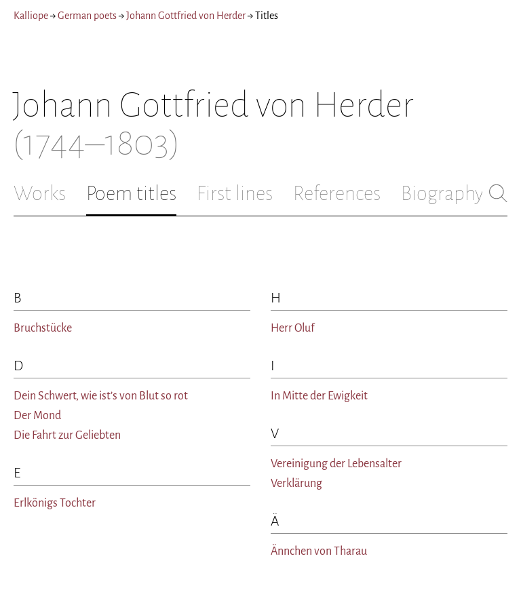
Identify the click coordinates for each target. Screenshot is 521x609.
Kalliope (31, 15)
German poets (87, 15)
